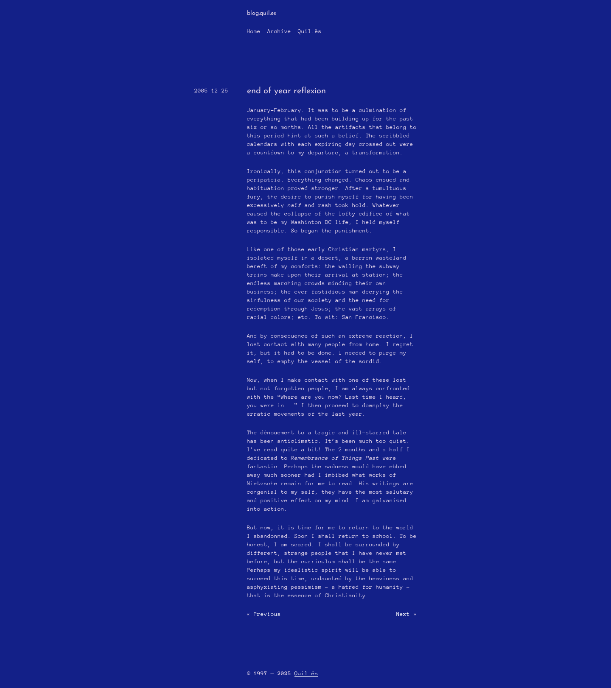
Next (403, 614)
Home (254, 31)
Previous (267, 614)
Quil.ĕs (310, 31)
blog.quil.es (261, 13)
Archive (279, 31)
